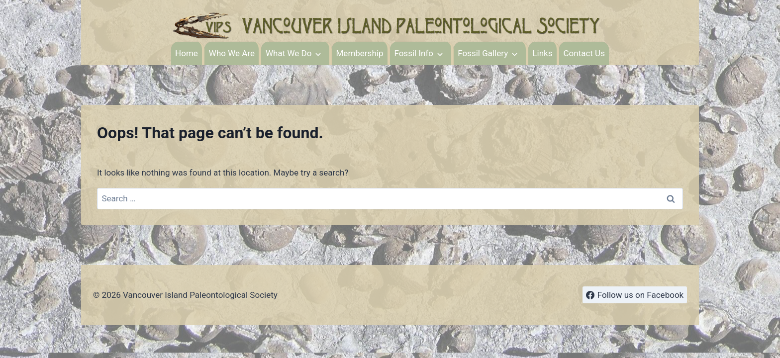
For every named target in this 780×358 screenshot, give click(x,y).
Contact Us (583, 53)
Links (542, 53)
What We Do (288, 53)
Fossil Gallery (483, 53)
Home (186, 53)
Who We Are (232, 53)
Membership (360, 53)
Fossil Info (413, 53)
